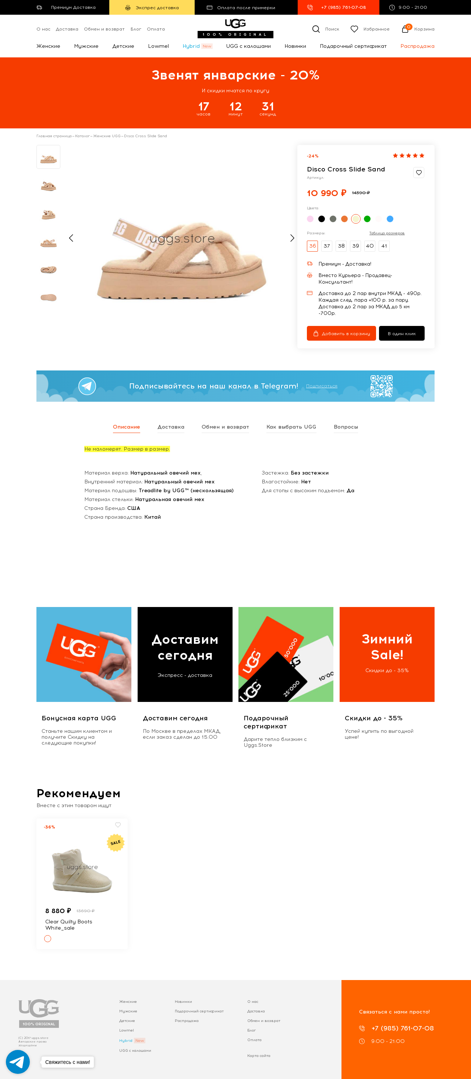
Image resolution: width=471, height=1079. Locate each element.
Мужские (86, 46)
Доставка (67, 29)
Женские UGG (107, 136)
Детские (123, 46)
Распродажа (417, 46)
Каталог (82, 136)
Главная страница (54, 136)
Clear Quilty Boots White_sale (68, 925)
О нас (43, 29)
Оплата (156, 29)
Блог (136, 29)
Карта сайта (258, 1055)
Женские (48, 46)
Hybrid (191, 46)
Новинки (295, 46)
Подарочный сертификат (353, 46)
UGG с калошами (248, 46)
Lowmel (158, 46)
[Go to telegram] (18, 1062)
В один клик (402, 333)
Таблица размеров (387, 233)
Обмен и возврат (104, 29)
